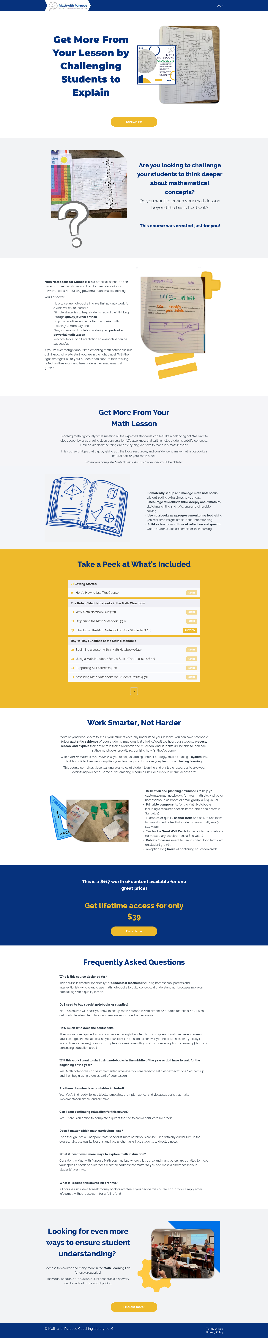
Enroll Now (134, 122)
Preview (190, 630)
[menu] (218, 5)
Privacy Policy (214, 1332)
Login (220, 5)
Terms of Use (214, 1328)
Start (191, 592)
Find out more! (134, 1307)
